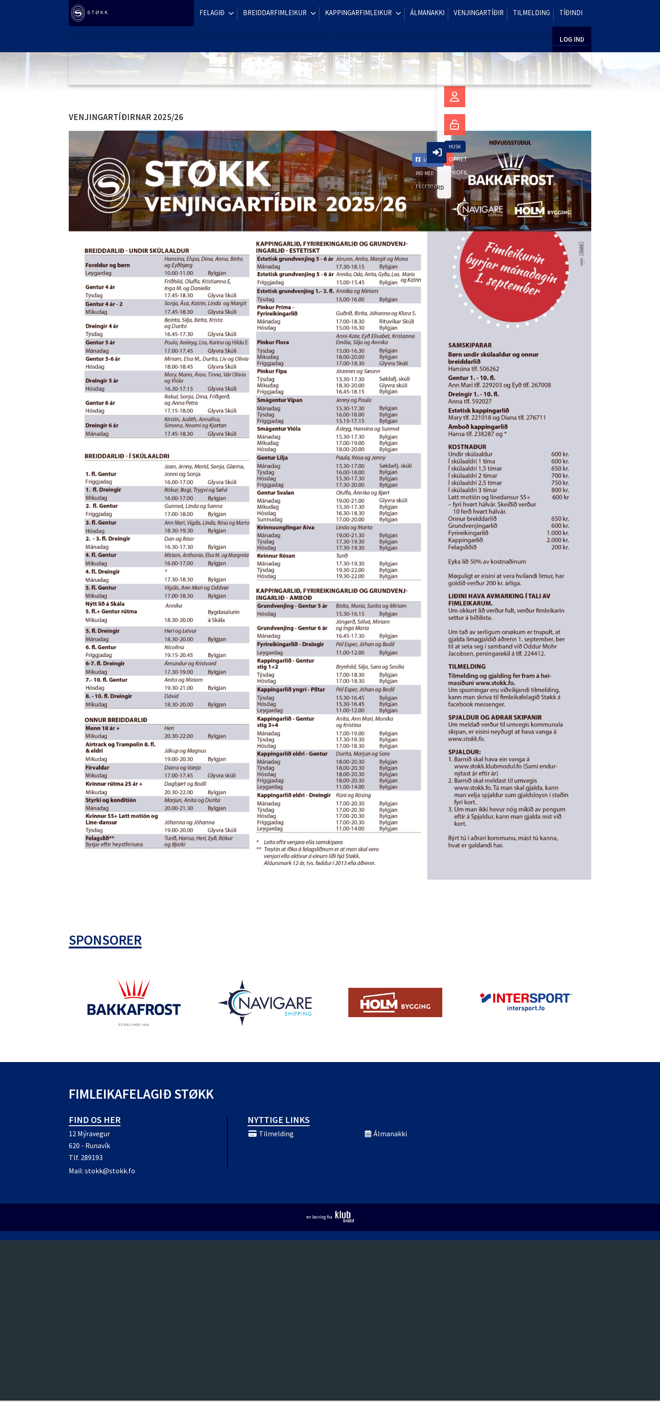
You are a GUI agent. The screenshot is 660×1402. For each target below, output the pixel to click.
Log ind (571, 13)
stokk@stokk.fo (110, 1172)
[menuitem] (92, 13)
